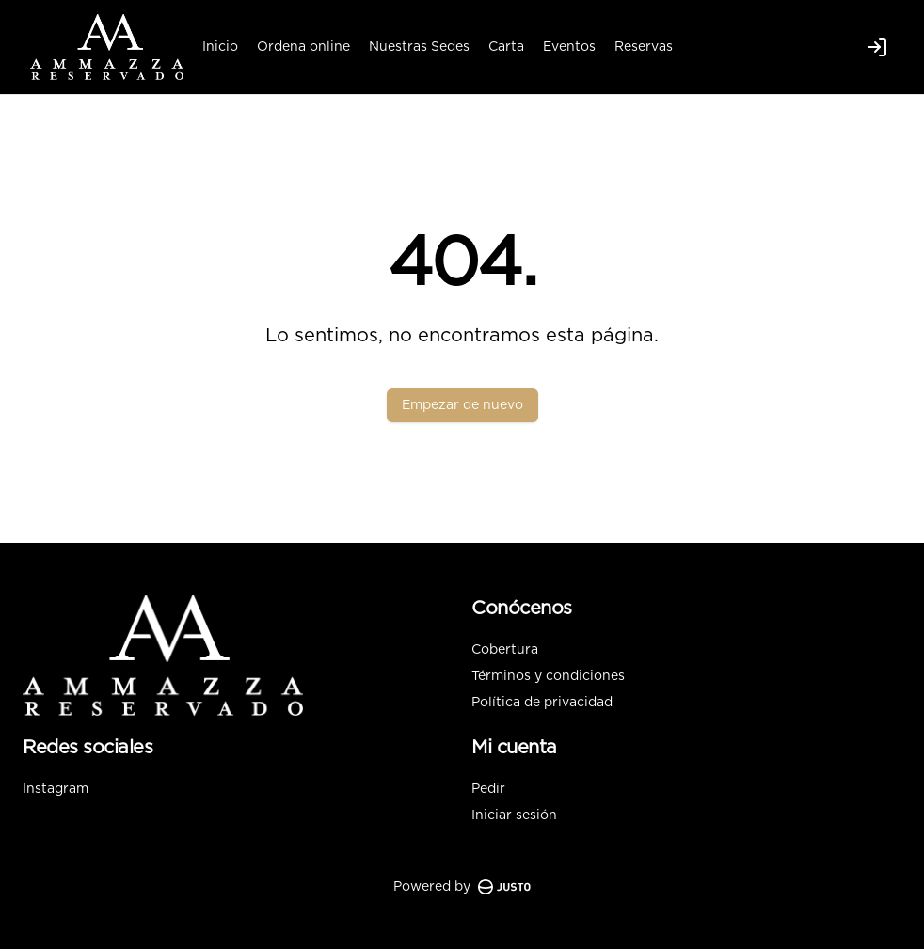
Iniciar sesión (514, 815)
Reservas (643, 47)
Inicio (220, 47)
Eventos (569, 47)
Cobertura (504, 649)
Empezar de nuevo (462, 405)
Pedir (488, 789)
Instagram (55, 789)
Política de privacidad (542, 702)
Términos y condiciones (548, 676)
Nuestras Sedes (419, 47)
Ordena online (303, 47)
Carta (506, 47)
